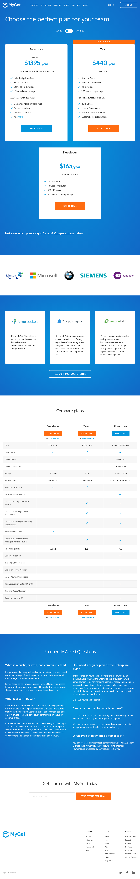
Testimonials (90, 847)
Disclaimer (12, 873)
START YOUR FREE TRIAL (93, 796)
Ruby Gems (109, 861)
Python (107, 857)
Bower (107, 843)
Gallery (88, 850)
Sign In (111, 5)
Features (34, 5)
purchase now (54, 438)
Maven (107, 850)
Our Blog (128, 843)
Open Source (129, 850)
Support (76, 5)
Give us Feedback (131, 857)
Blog (85, 5)
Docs (66, 5)
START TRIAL (36, 128)
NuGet (107, 837)
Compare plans (64, 233)
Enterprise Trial (130, 854)
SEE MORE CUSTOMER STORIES (70, 374)
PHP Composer (110, 854)
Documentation (130, 837)
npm (106, 840)
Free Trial (128, 847)
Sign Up (128, 5)
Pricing (57, 5)
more (20, 117)
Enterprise (46, 5)
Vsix (106, 847)
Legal (4, 873)
